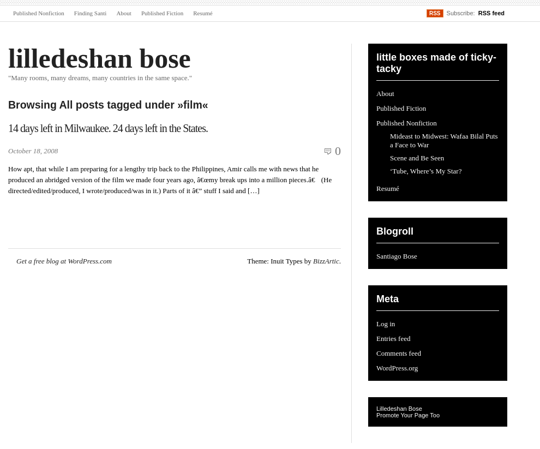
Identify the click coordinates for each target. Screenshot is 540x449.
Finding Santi (90, 13)
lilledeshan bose (99, 58)
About (123, 13)
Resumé (202, 13)
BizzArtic (326, 261)
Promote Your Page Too (408, 415)
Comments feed (398, 353)
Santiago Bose (396, 256)
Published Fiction (162, 13)
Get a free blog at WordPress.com (64, 261)
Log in (385, 324)
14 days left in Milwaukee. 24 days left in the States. (108, 128)
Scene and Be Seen (417, 158)
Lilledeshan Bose (399, 408)
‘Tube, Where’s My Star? (425, 171)
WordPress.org (397, 368)
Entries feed (393, 338)
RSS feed (491, 13)
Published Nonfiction (38, 13)
